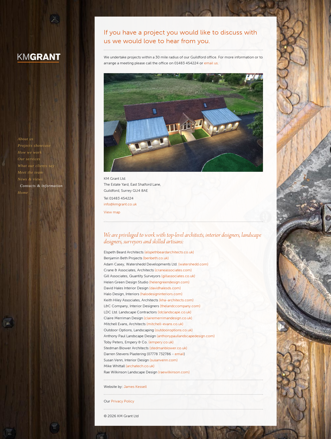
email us (211, 63)
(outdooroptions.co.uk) (174, 330)
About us (25, 139)
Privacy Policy (122, 401)
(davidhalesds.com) (165, 288)
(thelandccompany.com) (180, 306)
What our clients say (36, 166)
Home (23, 192)
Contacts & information (41, 186)
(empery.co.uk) (161, 342)
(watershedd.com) (193, 264)
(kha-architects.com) (176, 300)
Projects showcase (34, 145)
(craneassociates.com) (173, 270)
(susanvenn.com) (164, 360)
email (179, 354)
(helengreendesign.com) (169, 282)
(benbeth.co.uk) (156, 258)
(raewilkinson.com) (174, 372)
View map (112, 212)
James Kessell (135, 386)
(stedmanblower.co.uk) (168, 348)
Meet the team (30, 172)
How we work (30, 152)
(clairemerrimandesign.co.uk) (168, 318)
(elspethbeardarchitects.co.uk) (169, 252)
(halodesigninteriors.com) (161, 294)
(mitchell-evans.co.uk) (165, 324)
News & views (30, 179)
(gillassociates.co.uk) (178, 276)
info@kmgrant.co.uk (120, 204)
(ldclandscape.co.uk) (174, 312)
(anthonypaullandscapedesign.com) (186, 336)
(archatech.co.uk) (140, 366)
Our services (29, 159)
